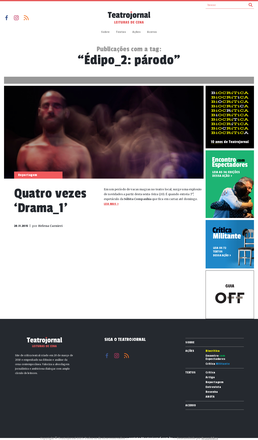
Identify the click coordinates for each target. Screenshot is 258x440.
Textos (121, 32)
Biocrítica (213, 351)
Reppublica (210, 438)
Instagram (16, 17)
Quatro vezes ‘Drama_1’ (50, 200)
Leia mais (110, 204)
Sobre (105, 32)
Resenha (212, 392)
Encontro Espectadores (215, 357)
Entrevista (213, 387)
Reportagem (215, 382)
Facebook (6, 17)
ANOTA (210, 396)
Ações (136, 32)
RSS (26, 17)
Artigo (210, 377)
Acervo (152, 32)
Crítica (218, 364)
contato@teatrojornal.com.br (151, 438)
